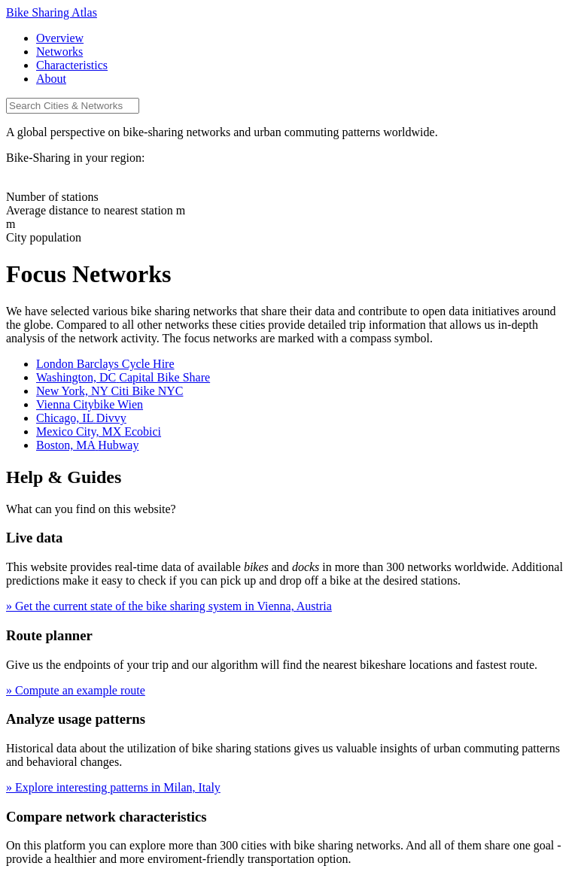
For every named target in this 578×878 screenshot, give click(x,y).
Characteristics (72, 65)
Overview (60, 38)
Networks (59, 51)
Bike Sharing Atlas (51, 12)
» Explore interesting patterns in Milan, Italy (113, 787)
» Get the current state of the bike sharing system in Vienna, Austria (169, 606)
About (51, 78)
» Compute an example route (75, 690)
